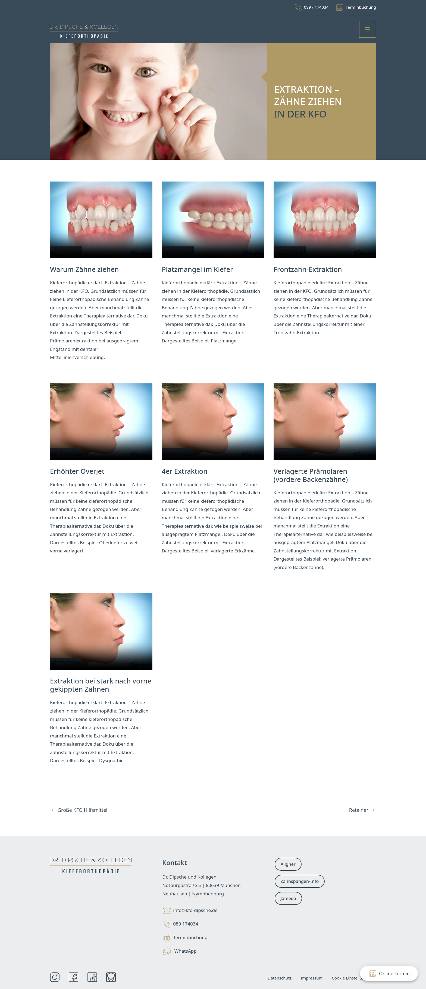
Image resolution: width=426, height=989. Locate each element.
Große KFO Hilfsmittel (82, 810)
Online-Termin (389, 973)
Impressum (311, 978)
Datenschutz (280, 978)
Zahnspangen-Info (300, 881)
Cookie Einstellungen (352, 978)
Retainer (358, 810)
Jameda (288, 898)
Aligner (288, 864)
